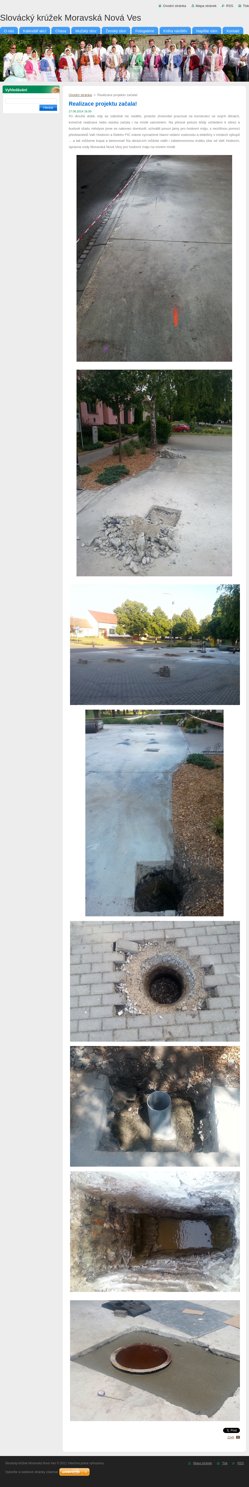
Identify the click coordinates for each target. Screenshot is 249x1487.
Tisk (246, 6)
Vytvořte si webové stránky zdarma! (31, 1472)
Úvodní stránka (174, 6)
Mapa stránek (206, 6)
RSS (229, 6)
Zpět (230, 1437)
